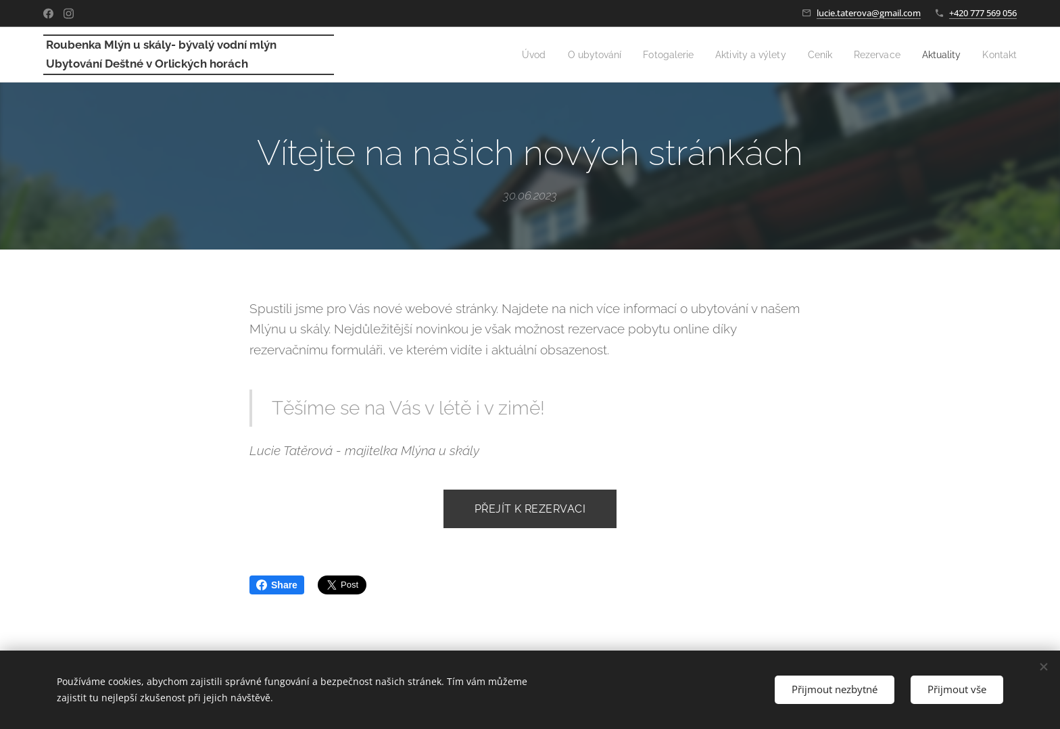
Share (276, 585)
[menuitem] (508, 55)
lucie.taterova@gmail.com (869, 13)
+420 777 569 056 (983, 13)
